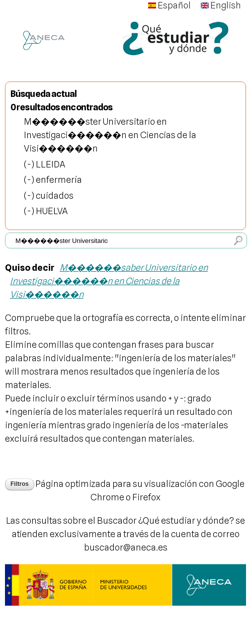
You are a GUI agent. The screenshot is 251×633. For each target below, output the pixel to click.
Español (169, 5)
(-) (30, 164)
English (221, 5)
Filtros (19, 483)
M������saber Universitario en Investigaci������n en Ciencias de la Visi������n (109, 281)
